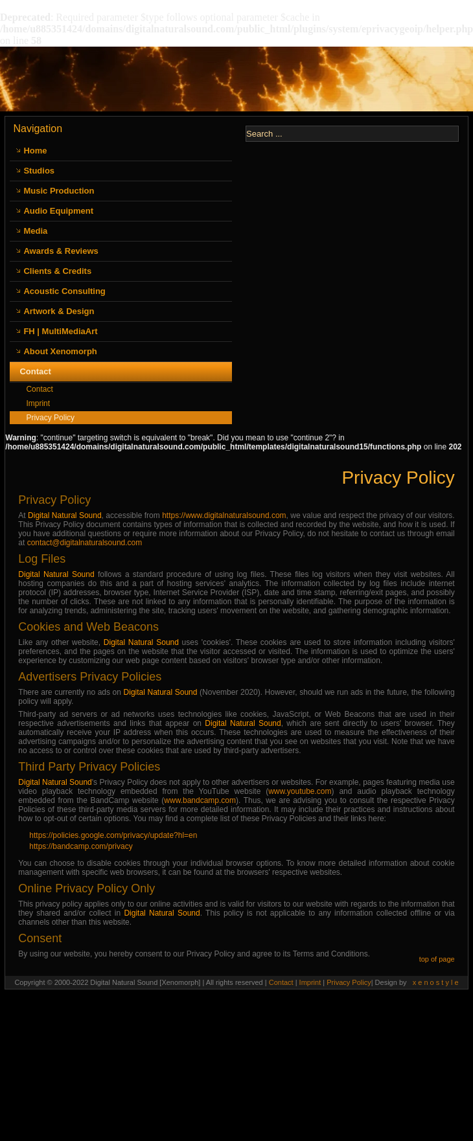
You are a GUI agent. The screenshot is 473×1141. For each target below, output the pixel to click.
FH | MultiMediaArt (60, 331)
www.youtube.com (299, 791)
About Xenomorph (60, 351)
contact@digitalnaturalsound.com (85, 542)
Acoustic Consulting (64, 291)
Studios (38, 170)
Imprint (38, 403)
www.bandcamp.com (200, 800)
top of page (437, 959)
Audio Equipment (58, 211)
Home (35, 150)
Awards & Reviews (60, 251)
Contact (35, 371)
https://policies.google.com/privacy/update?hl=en (113, 835)
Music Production (58, 191)
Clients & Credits (57, 271)
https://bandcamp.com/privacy (80, 846)
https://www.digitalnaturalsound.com (224, 515)
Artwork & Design (58, 311)
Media (35, 231)
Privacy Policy (50, 417)
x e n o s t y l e (436, 982)
